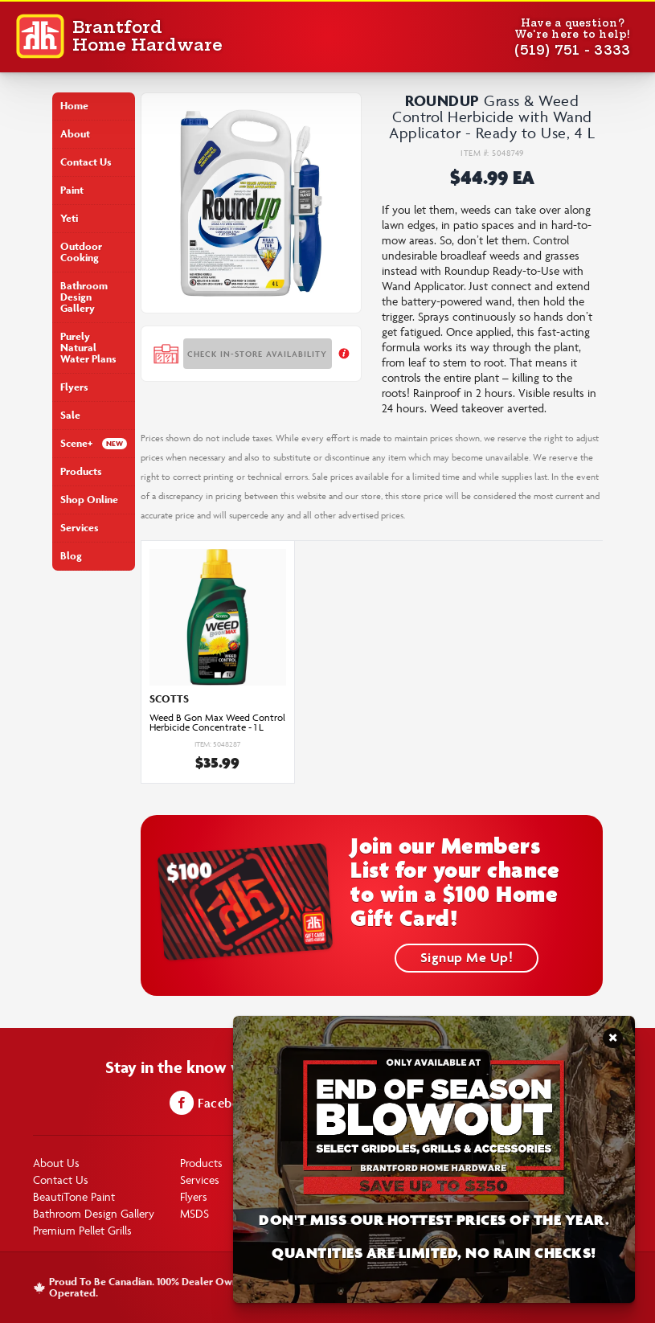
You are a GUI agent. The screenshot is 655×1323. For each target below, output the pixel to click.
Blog (71, 556)
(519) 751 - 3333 (572, 49)
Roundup (442, 100)
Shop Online (89, 499)
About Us (56, 1162)
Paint (72, 190)
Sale (70, 415)
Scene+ (76, 443)
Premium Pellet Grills (82, 1230)
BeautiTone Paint (74, 1196)
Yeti (69, 218)
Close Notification (613, 1043)
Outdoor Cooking (81, 252)
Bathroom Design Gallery (84, 297)
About (75, 134)
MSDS (194, 1213)
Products (81, 471)
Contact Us (86, 162)
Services (79, 528)
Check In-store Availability (257, 353)
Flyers (74, 387)
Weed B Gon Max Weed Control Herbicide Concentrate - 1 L (217, 722)
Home (74, 106)
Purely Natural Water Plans (88, 348)
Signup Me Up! (467, 957)
